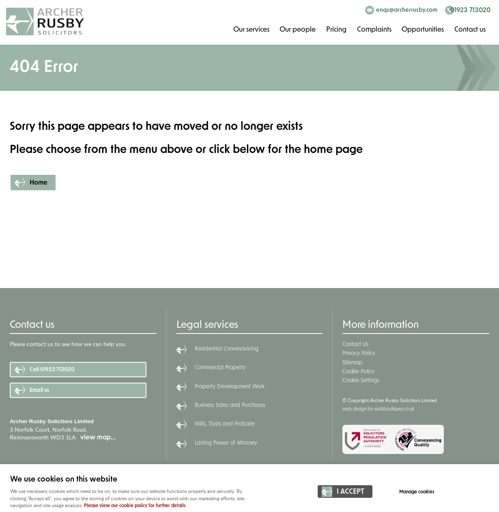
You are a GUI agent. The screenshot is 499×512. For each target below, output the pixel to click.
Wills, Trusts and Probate (224, 424)
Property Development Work (230, 386)
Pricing (336, 29)
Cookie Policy (358, 371)
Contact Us (355, 344)
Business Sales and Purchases (230, 405)
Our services (250, 29)
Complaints (374, 29)
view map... (98, 438)
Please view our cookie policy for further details (134, 505)
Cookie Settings (360, 380)
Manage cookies (418, 492)
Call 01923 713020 (52, 369)
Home (38, 183)
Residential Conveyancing (226, 349)
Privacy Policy (358, 353)
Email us (39, 390)
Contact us (469, 29)
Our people (297, 29)
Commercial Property (220, 367)
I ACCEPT (350, 492)
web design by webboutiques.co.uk (378, 409)
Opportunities (422, 29)
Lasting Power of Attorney (226, 443)
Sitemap (352, 363)
